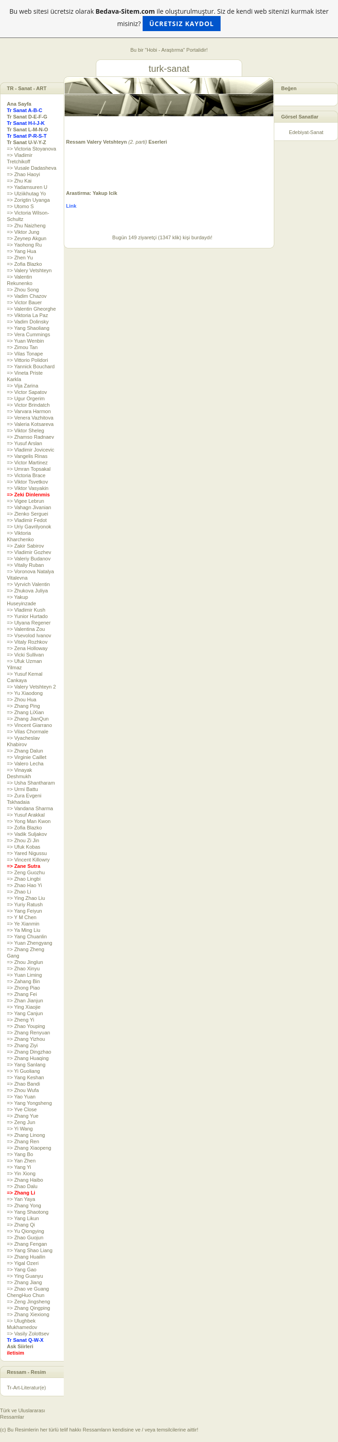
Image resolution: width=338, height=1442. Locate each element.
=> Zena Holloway (27, 648)
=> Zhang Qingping (28, 1308)
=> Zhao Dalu (22, 1186)
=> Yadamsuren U (27, 187)
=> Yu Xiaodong (25, 693)
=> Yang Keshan (25, 1077)
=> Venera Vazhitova (30, 417)
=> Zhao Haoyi (23, 174)
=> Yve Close (22, 1109)
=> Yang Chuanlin (27, 936)
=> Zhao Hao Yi (24, 885)
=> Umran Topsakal (28, 469)
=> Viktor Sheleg (25, 430)
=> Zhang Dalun (25, 750)
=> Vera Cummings (28, 334)
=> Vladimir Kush (26, 610)
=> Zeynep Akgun (26, 238)
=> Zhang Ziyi (22, 1045)
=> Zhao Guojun (25, 1237)
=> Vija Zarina (22, 385)
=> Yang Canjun (25, 1013)
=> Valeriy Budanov (28, 558)
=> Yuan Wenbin (25, 341)
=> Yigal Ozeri (23, 1263)
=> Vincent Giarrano (29, 725)
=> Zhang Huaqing (28, 1058)
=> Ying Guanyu (25, 1276)
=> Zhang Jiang (24, 1282)
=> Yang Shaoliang (28, 328)
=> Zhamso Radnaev (30, 437)
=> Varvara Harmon (29, 411)
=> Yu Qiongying (25, 1231)
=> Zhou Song (23, 289)
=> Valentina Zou (26, 629)
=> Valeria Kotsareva (30, 424)
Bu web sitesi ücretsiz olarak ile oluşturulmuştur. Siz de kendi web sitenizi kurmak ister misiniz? (169, 19)
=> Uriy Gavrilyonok (29, 526)
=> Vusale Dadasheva (31, 168)
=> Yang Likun (23, 1218)
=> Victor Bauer (24, 302)
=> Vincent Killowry (28, 859)
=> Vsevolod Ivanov (29, 635)
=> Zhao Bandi (23, 1084)
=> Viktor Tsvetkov (27, 481)
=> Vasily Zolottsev (28, 1333)
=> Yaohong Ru (24, 245)
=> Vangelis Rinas (27, 456)
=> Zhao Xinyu (23, 968)
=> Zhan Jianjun (25, 1000)
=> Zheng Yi (20, 1019)
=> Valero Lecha (25, 763)
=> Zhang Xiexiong (28, 1314)
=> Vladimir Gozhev (29, 552)
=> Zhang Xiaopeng (29, 1148)
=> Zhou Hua (21, 699)
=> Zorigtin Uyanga (28, 200)
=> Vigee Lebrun (25, 501)
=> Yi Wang (20, 1128)
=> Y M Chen (21, 917)
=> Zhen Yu (20, 257)
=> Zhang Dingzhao (29, 1052)
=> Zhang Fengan (27, 1244)
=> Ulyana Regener (28, 622)
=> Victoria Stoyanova (31, 148)
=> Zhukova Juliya (27, 590)
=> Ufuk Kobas (23, 847)
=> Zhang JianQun (28, 718)
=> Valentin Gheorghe (31, 309)
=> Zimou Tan (22, 347)
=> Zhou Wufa (23, 1090)
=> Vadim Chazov (27, 296)
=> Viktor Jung (23, 232)
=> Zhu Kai (19, 180)
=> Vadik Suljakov (27, 834)
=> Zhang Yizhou (26, 1039)
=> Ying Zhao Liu (26, 898)
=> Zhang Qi (21, 1224)
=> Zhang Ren (23, 1141)
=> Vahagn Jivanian (29, 507)
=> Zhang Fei (22, 994)
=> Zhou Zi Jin (23, 840)
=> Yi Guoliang (23, 1071)
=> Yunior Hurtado (27, 616)
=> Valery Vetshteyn (29, 270)
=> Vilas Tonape (25, 353)
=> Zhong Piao (23, 987)
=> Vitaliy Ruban (25, 565)
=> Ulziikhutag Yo (26, 193)
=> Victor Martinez (27, 462)
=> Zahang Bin (23, 981)
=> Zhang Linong (26, 1135)
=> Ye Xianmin (23, 923)
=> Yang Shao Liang (29, 1250)
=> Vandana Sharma (30, 808)
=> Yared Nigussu (27, 853)
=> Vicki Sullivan (25, 654)
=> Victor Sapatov (27, 392)
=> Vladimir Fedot (27, 520)
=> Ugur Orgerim (26, 398)
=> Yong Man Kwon (28, 821)
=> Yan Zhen (21, 1160)
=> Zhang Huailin (26, 1256)
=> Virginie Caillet (26, 757)
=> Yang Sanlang (26, 1064)
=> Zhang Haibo (25, 1180)
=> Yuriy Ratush (25, 904)
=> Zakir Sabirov (25, 546)
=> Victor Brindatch (28, 405)
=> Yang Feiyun (24, 911)
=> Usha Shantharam (31, 783)
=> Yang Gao (21, 1269)
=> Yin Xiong (21, 1173)
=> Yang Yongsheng (29, 1103)
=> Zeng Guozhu (26, 872)
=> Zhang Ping (23, 706)
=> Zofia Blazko (24, 264)
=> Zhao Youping (26, 1026)
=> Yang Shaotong (28, 1212)
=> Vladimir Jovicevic (30, 449)
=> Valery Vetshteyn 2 (31, 686)
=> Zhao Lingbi (23, 879)
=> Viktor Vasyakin (28, 488)
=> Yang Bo (20, 1154)
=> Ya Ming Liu (23, 930)
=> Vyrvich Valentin (28, 584)
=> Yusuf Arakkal (25, 815)
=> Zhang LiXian (25, 712)
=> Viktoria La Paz (27, 315)
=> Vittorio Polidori (27, 360)
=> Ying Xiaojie (23, 1007)
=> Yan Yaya (21, 1199)
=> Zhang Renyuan (28, 1032)
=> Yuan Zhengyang (29, 943)
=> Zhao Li (19, 891)
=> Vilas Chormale (27, 731)
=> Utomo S (20, 206)
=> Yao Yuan (21, 1096)
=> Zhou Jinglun (25, 962)
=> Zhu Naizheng (26, 225)
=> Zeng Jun (21, 1122)
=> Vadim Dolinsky (28, 321)
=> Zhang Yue (23, 1116)
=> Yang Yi (19, 1167)
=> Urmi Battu (22, 789)
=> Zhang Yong (24, 1205)
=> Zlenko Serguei (27, 514)
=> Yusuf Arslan (24, 443)
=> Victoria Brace (26, 475)
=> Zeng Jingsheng (28, 1301)
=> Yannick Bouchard (31, 366)
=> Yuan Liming (24, 975)
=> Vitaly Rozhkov (27, 642)
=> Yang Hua (21, 251)
